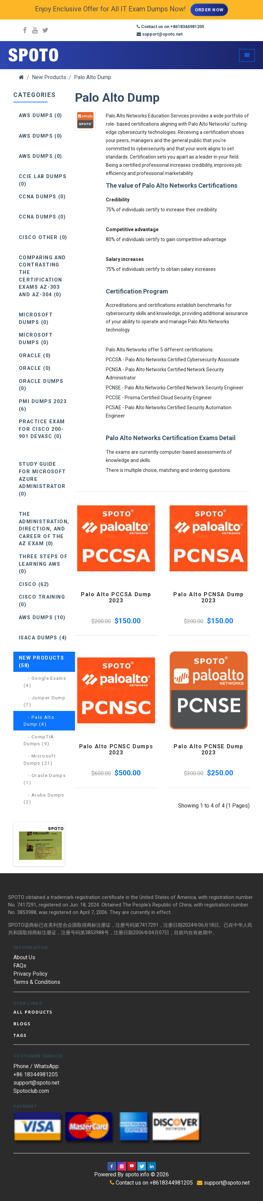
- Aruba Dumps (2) (44, 798)
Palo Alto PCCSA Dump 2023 (116, 597)
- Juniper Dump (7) (44, 701)
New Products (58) (41, 661)
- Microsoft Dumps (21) (40, 759)
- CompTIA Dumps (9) (39, 740)
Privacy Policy (30, 974)
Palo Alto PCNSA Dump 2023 (208, 597)
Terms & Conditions (36, 982)
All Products (32, 1012)
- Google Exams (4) (45, 681)
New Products (49, 77)
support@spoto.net (36, 1082)
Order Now (209, 9)
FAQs (19, 965)
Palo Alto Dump (92, 77)
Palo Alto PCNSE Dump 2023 (208, 749)
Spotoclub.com (31, 1091)
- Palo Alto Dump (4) (39, 720)
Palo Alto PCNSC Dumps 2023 (116, 749)
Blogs (21, 1023)
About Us (24, 957)
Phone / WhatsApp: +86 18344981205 (36, 1070)
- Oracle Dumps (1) (45, 779)
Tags (20, 1035)
